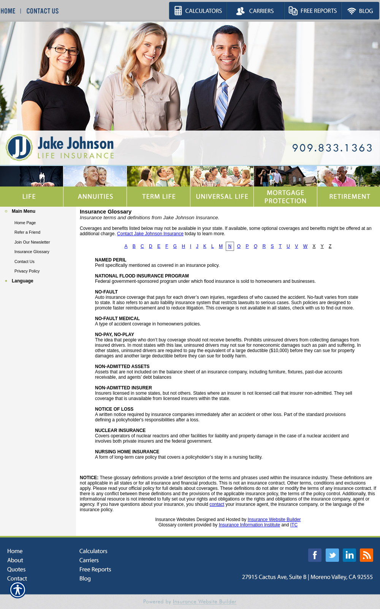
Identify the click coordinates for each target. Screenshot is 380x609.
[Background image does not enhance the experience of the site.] (38, 212)
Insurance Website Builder (274, 519)
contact (216, 504)
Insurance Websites (175, 519)
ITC (294, 525)
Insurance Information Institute (249, 525)
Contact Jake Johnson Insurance (150, 233)
